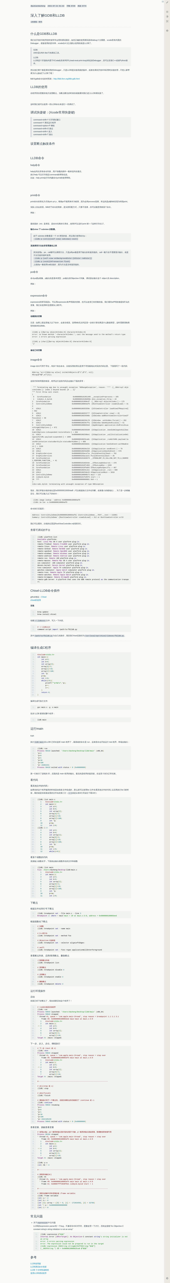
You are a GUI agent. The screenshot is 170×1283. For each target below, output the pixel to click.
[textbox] (62, 223)
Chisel (43, 597)
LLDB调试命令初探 (38, 1267)
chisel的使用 (35, 600)
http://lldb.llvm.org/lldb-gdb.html (66, 79)
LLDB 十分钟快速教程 (39, 1270)
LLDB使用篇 (35, 1264)
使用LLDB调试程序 (38, 1273)
